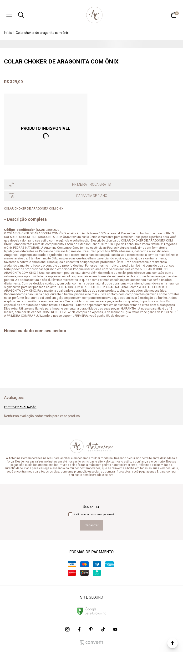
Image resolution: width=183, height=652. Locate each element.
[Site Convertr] (91, 642)
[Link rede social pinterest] (91, 629)
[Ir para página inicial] (8, 33)
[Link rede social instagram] (67, 629)
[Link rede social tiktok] (103, 629)
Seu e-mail (91, 506)
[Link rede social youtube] (115, 629)
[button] (172, 643)
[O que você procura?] (21, 15)
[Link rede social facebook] (79, 629)
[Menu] (9, 15)
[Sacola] (174, 15)
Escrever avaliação (20, 407)
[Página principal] (94, 14)
